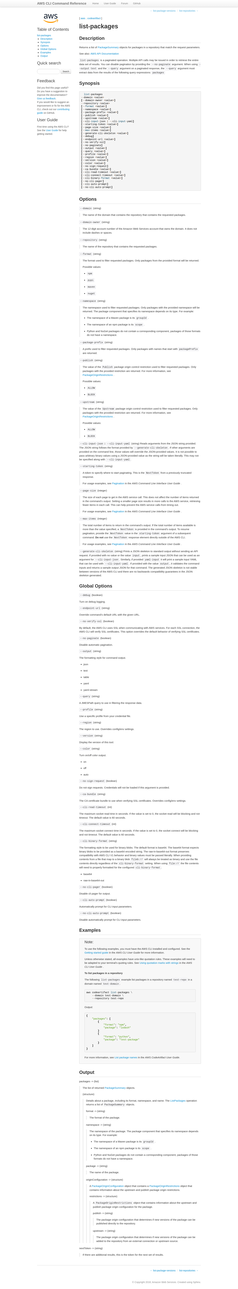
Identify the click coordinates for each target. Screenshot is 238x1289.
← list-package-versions (163, 10)
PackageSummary (108, 47)
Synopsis (45, 42)
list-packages (44, 35)
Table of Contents (53, 29)
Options (44, 45)
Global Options (48, 49)
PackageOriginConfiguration (108, 1186)
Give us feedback (46, 98)
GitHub (137, 3)
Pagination (118, 483)
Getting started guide (96, 952)
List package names (126, 1057)
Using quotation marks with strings (158, 962)
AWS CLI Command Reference (61, 3)
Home (95, 3)
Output (44, 56)
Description (46, 38)
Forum (124, 3)
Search (66, 71)
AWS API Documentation (104, 53)
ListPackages (177, 1100)
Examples (45, 52)
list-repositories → (188, 10)
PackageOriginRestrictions (98, 374)
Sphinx (196, 1282)
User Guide (110, 3)
